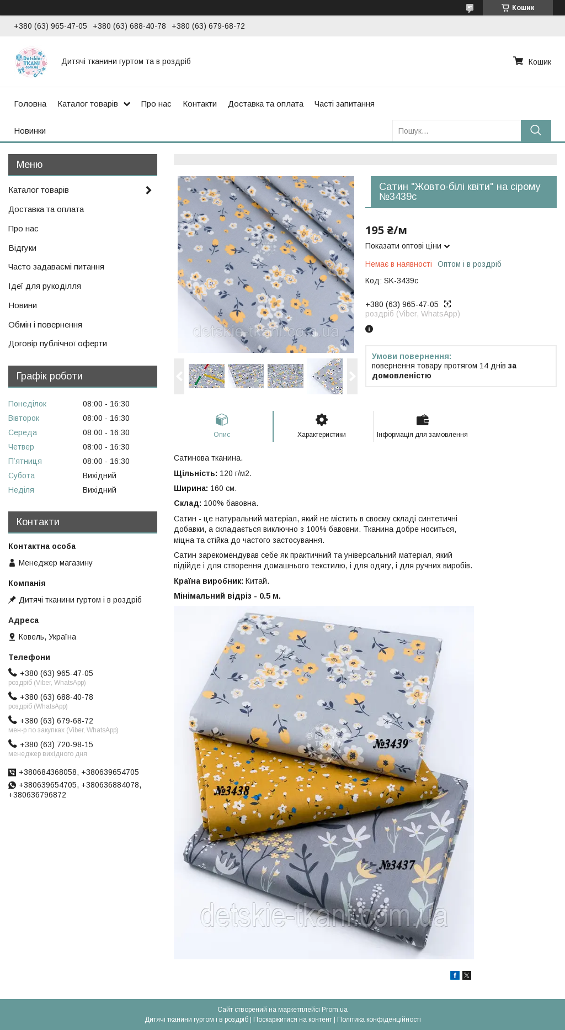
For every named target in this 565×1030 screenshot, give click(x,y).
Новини (22, 305)
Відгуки (22, 247)
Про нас (156, 103)
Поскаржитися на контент (292, 1019)
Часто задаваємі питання (56, 266)
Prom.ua (335, 1009)
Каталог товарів (87, 103)
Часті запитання (345, 103)
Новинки (30, 130)
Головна (30, 103)
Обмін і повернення (45, 324)
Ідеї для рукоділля (44, 285)
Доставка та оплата (265, 103)
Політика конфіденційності (379, 1019)
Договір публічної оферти (57, 343)
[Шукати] (536, 130)
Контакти (200, 103)
